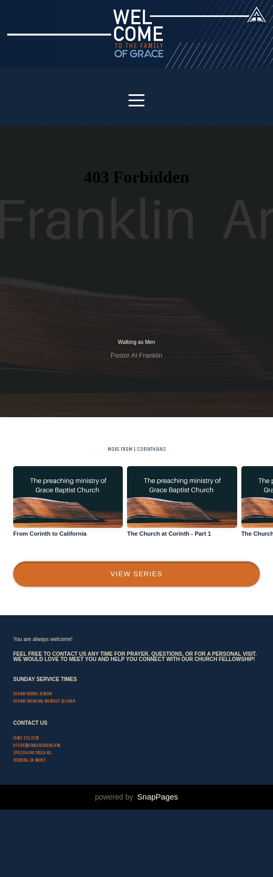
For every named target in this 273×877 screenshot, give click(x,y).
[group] (68, 513)
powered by (136, 864)
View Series (137, 581)
